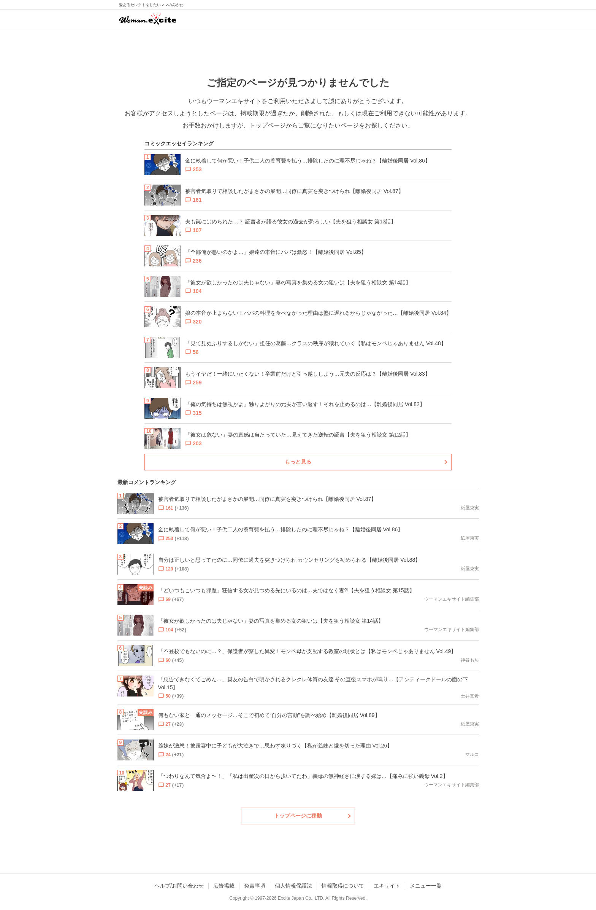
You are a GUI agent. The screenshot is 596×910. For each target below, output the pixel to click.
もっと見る (298, 462)
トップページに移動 (298, 816)
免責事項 (254, 886)
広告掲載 (224, 886)
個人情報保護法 (293, 886)
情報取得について (343, 886)
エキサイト (387, 886)
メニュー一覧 (426, 886)
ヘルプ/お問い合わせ (179, 886)
